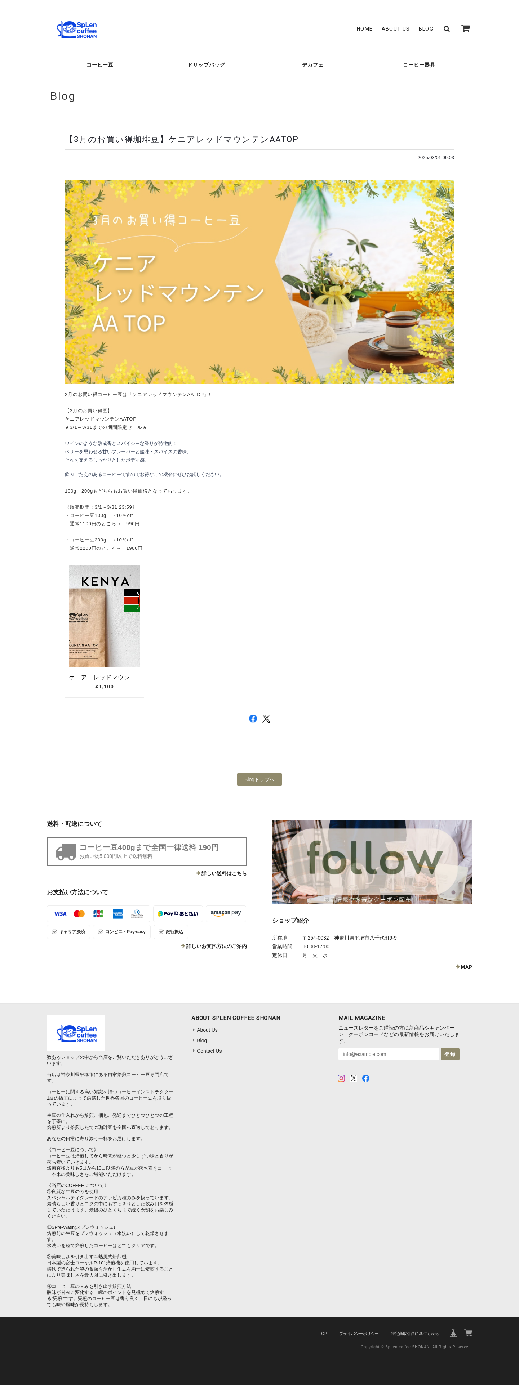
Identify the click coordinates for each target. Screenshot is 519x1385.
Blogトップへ (259, 779)
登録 (450, 1054)
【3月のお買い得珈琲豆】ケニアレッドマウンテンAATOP (181, 139)
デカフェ (313, 65)
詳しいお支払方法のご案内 (216, 946)
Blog (426, 29)
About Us (396, 29)
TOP (323, 1333)
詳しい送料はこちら (224, 873)
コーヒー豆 (100, 65)
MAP (466, 967)
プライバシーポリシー (359, 1333)
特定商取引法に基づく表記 (415, 1333)
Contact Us (209, 1051)
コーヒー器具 (419, 65)
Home (365, 29)
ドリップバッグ (206, 65)
